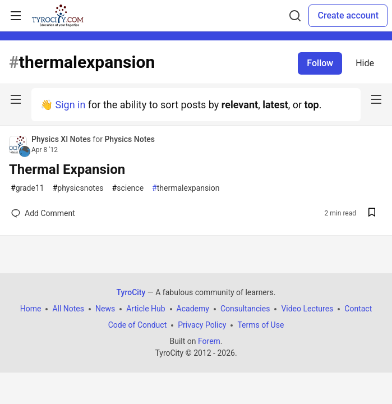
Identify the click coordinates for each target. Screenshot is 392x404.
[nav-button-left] (15, 99)
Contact (358, 308)
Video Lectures (307, 308)
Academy (193, 308)
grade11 (27, 188)
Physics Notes (129, 139)
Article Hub (145, 308)
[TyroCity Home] (57, 15)
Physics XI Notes (62, 139)
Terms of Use (260, 324)
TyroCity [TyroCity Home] (131, 292)
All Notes (68, 308)
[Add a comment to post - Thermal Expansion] (43, 213)
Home (30, 308)
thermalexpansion (185, 188)
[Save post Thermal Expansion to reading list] (372, 213)
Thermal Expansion (67, 169)
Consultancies (245, 308)
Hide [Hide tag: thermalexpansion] (365, 63)
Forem (209, 341)
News (105, 308)
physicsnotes (78, 188)
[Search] (295, 15)
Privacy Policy (202, 324)
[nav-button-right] (376, 99)
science (128, 188)
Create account (348, 15)
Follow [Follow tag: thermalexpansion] (320, 63)
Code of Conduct (137, 324)
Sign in (70, 105)
